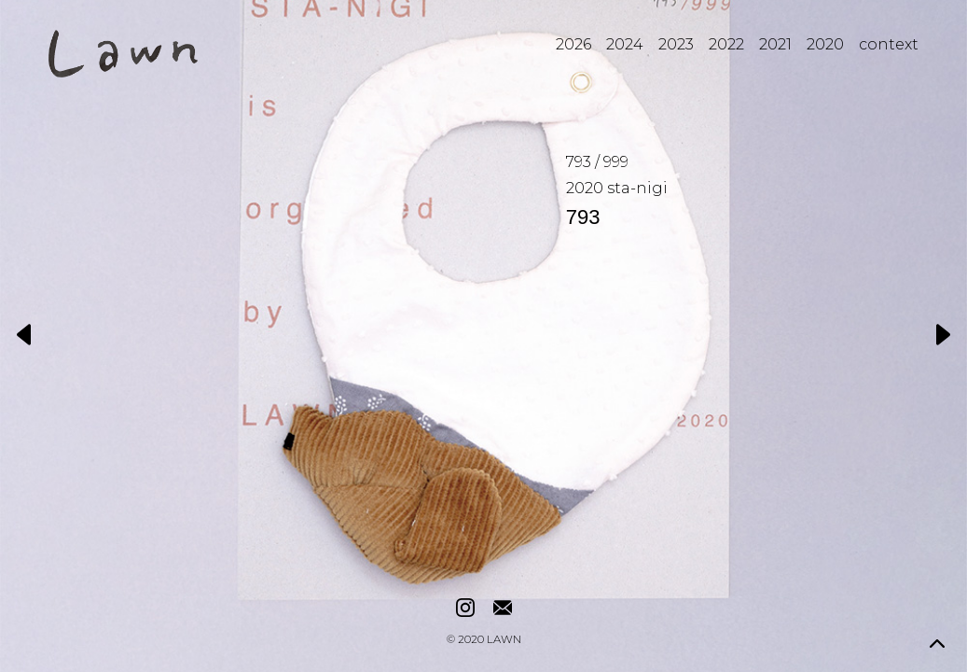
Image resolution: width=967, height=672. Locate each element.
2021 (775, 44)
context (889, 44)
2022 (726, 44)
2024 (624, 44)
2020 (825, 44)
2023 (676, 44)
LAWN (504, 640)
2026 (573, 44)
